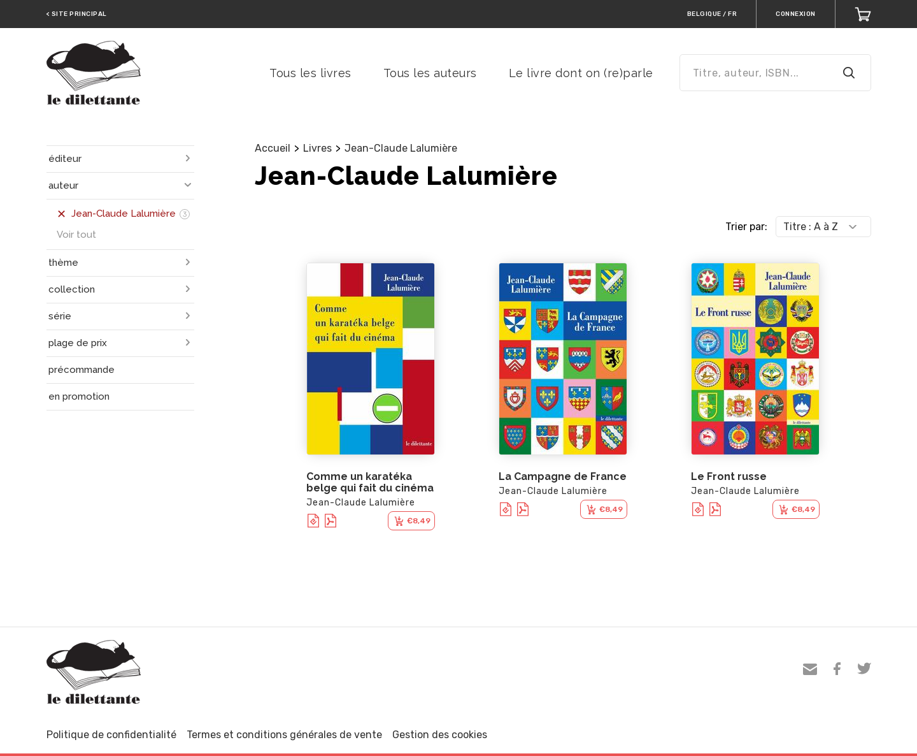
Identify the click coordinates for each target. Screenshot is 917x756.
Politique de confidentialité (111, 735)
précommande (81, 369)
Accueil (272, 148)
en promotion (79, 396)
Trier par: (746, 227)
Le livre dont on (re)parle (581, 73)
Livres (317, 148)
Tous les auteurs (430, 73)
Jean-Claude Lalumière (401, 148)
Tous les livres (310, 73)
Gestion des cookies (439, 735)
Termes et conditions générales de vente (284, 735)
